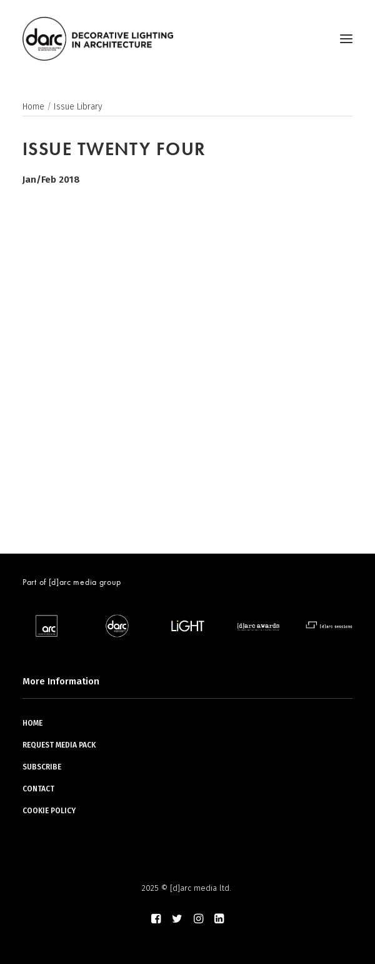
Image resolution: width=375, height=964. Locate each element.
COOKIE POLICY (49, 810)
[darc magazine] (97, 39)
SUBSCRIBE (41, 767)
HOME (32, 723)
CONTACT (38, 788)
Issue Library (78, 106)
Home (33, 106)
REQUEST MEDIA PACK (59, 745)
